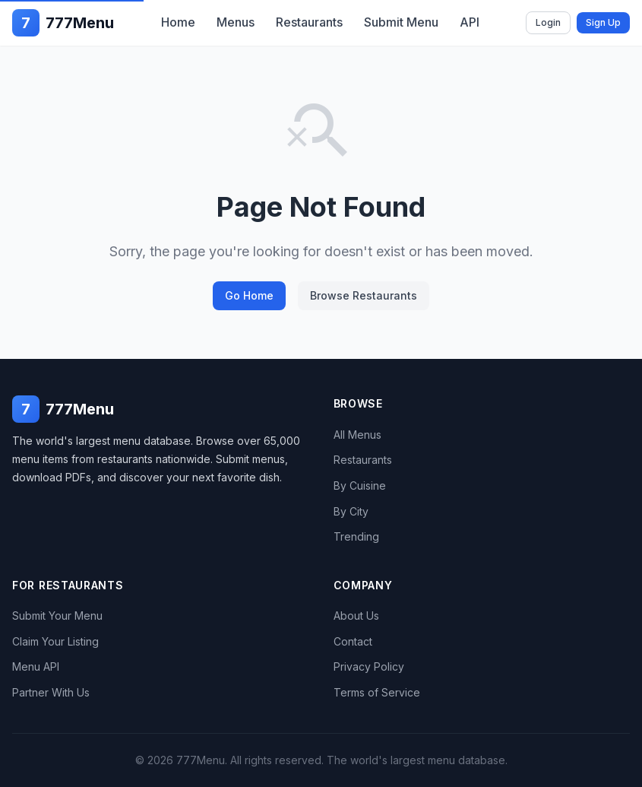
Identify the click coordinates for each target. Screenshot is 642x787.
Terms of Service (377, 692)
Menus (236, 22)
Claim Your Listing (55, 641)
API (469, 22)
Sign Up (603, 22)
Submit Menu (401, 22)
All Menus (357, 434)
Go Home (249, 295)
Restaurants (309, 22)
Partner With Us (51, 692)
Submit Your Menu (57, 615)
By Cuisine (360, 485)
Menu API (35, 666)
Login (548, 22)
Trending (356, 536)
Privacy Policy (369, 666)
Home (178, 22)
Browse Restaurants (363, 295)
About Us (356, 615)
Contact (353, 641)
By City (351, 511)
